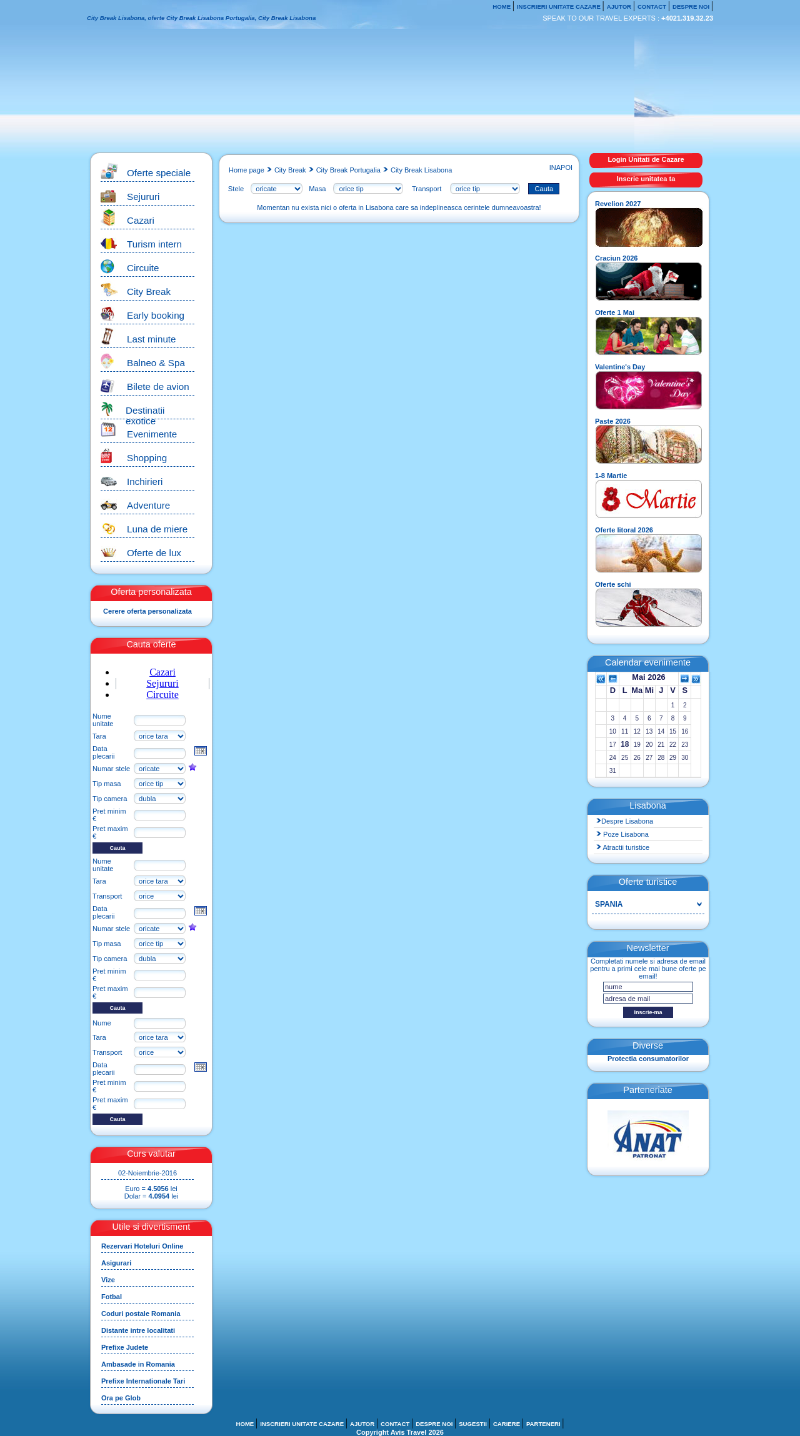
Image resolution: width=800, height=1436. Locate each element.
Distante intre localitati (138, 1330)
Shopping (147, 457)
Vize (108, 1280)
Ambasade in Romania (138, 1364)
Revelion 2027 (618, 203)
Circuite (143, 267)
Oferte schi (613, 584)
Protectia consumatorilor (648, 1058)
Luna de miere (157, 529)
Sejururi (143, 196)
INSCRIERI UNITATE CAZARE (559, 6)
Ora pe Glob (121, 1398)
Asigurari (116, 1263)
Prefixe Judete (124, 1347)
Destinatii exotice (145, 415)
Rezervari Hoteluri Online (142, 1246)
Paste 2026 (613, 421)
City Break (149, 291)
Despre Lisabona (624, 821)
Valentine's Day (620, 367)
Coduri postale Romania (141, 1313)
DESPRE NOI (691, 6)
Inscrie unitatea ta (646, 178)
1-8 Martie (611, 475)
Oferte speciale (159, 172)
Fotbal (111, 1296)
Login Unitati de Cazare (646, 159)
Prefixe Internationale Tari (143, 1381)
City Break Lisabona (421, 170)
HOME (502, 6)
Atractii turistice (622, 847)
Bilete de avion (158, 386)
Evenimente (152, 434)
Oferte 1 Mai (614, 312)
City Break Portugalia (348, 170)
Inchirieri (144, 481)
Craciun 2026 (616, 258)
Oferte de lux (154, 552)
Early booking (155, 315)
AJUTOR (620, 6)
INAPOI (560, 167)
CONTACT (653, 6)
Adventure (148, 505)
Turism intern (154, 244)
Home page (246, 170)
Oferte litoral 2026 (624, 530)
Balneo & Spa (156, 362)
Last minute (151, 339)
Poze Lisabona (622, 834)
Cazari (140, 220)
